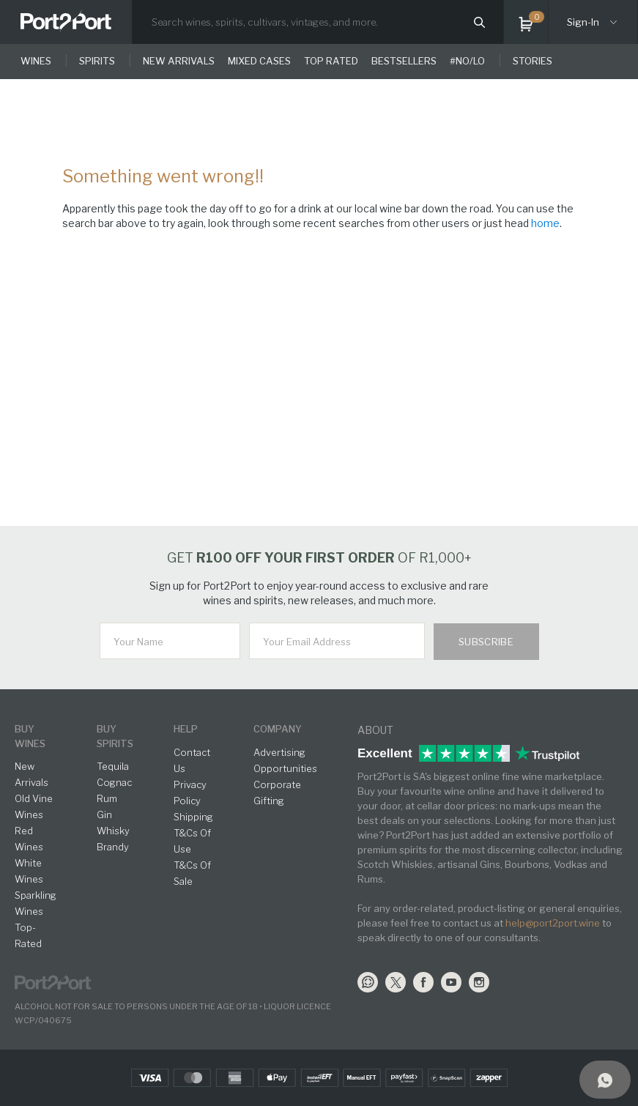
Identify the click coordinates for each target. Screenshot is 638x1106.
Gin (104, 814)
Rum (107, 798)
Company (277, 729)
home (545, 223)
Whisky (113, 830)
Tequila (113, 766)
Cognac (114, 782)
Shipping (193, 817)
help (186, 729)
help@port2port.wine (552, 923)
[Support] (605, 1080)
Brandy (113, 847)
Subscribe (486, 641)
